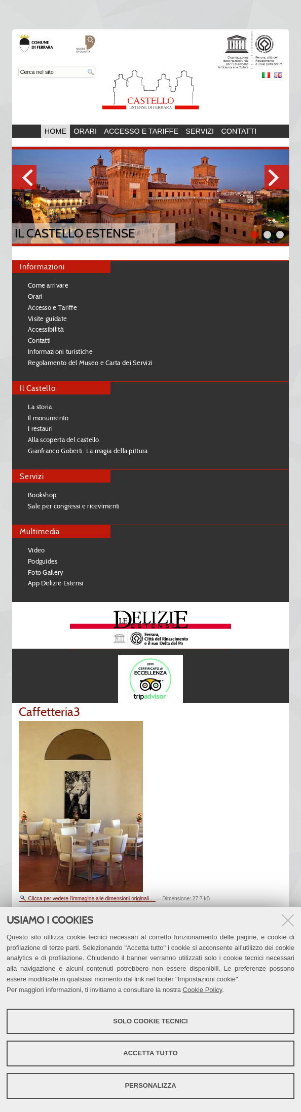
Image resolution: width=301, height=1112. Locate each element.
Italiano (266, 75)
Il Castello (38, 388)
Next (277, 177)
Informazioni (42, 266)
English (278, 75)
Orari (85, 131)
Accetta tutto (150, 1053)
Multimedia (40, 531)
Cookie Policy (202, 990)
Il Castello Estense (75, 233)
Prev (24, 177)
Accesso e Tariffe (141, 131)
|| (280, 235)
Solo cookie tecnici (150, 1021)
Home (55, 131)
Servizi (199, 131)
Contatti (238, 131)
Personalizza (150, 1085)
